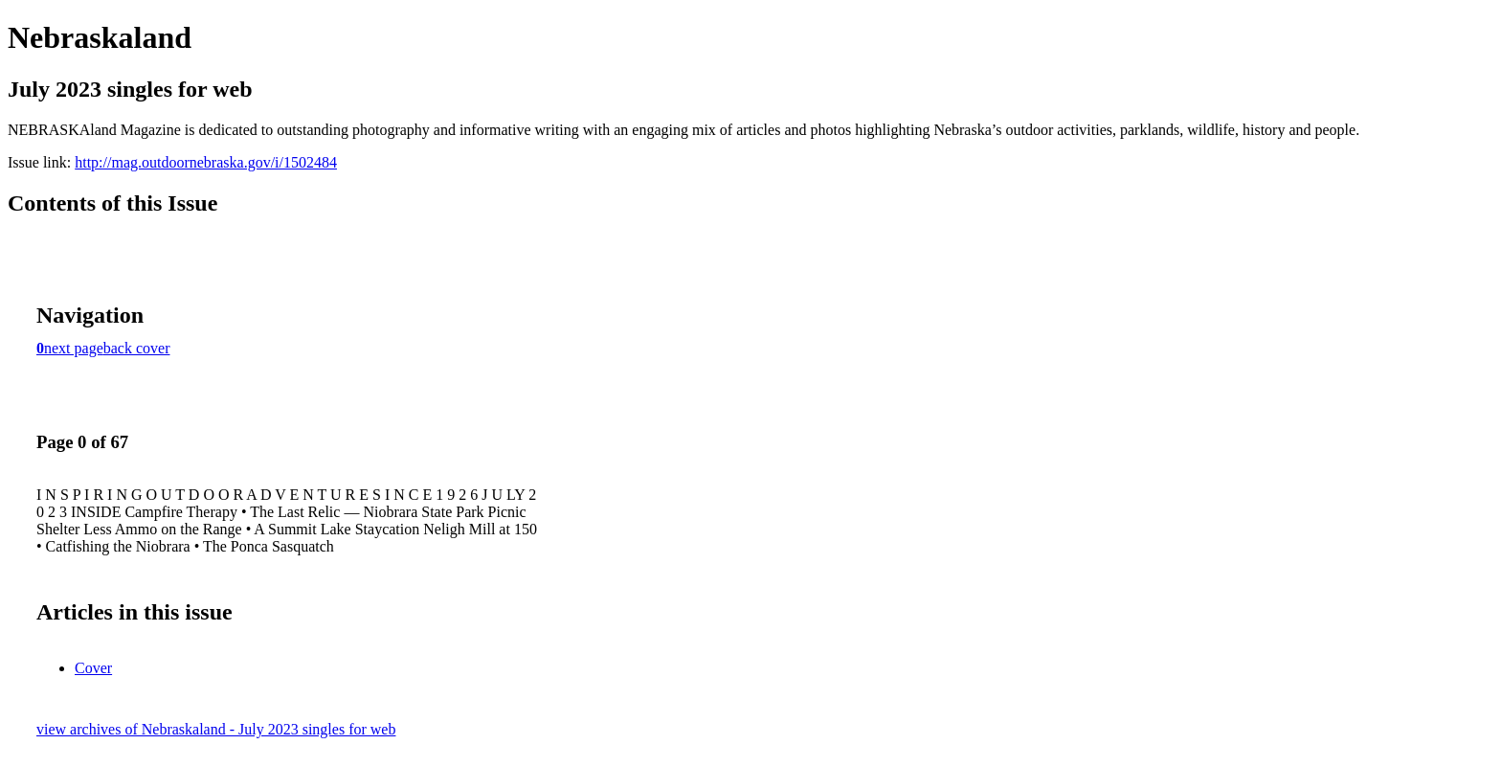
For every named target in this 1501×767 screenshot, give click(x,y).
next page (73, 348)
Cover (93, 668)
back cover (136, 348)
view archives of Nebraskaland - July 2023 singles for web (215, 729)
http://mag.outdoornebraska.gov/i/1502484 (206, 162)
